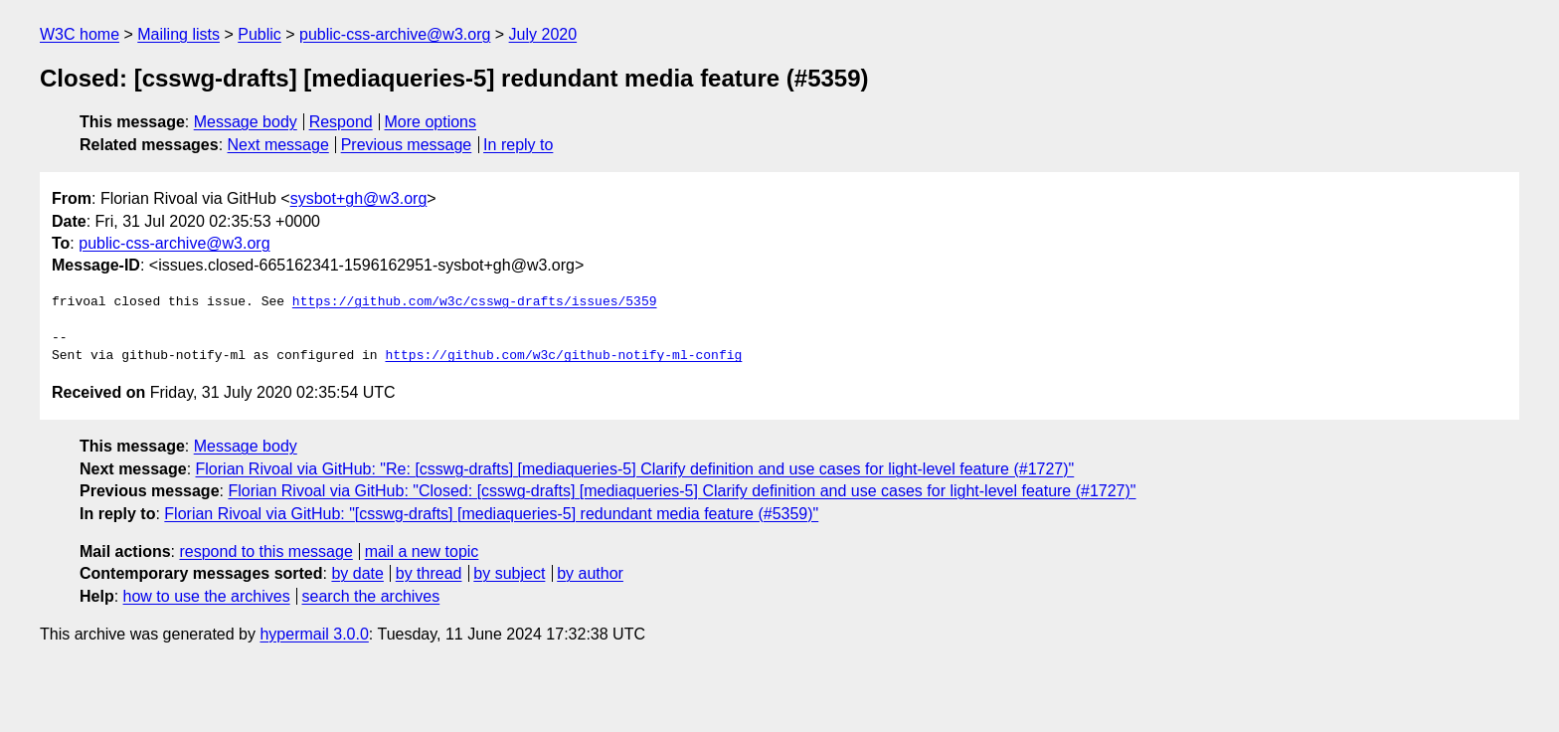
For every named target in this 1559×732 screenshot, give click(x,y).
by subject (509, 573)
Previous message (406, 144)
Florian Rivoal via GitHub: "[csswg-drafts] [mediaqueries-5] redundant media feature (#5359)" (491, 513)
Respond (341, 121)
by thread (429, 573)
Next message (278, 144)
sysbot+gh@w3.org (359, 198)
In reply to (518, 144)
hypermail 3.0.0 (314, 634)
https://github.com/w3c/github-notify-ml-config (563, 356)
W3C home (79, 34)
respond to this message (265, 551)
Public (259, 34)
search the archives (371, 596)
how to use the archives (206, 596)
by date (357, 573)
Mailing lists (178, 34)
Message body (245, 121)
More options (431, 121)
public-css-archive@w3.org (394, 34)
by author (590, 573)
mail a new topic (422, 551)
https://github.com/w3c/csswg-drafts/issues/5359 (474, 302)
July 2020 (543, 34)
